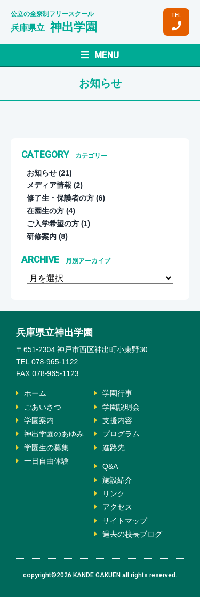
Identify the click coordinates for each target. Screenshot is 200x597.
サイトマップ (124, 520)
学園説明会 (121, 407)
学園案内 (39, 420)
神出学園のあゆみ (54, 433)
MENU (100, 55)
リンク (113, 493)
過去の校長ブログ (132, 534)
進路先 (113, 447)
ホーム (35, 393)
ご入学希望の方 (53, 223)
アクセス (117, 507)
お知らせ (42, 173)
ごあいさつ (42, 407)
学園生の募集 (46, 447)
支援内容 (117, 420)
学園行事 (117, 393)
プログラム (121, 433)
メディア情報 (49, 185)
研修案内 (42, 236)
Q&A (110, 466)
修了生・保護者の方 (60, 198)
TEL (176, 21)
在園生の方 (45, 210)
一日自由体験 (46, 461)
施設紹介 (117, 480)
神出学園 (54, 27)
